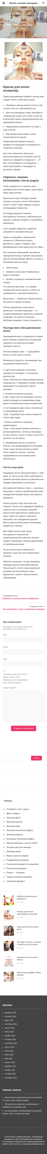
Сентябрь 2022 (11, 1043)
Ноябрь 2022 (10, 1036)
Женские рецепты (15, 835)
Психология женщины (17, 868)
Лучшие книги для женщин (19, 847)
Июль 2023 (9, 1032)
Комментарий (9, 688)
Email (5, 647)
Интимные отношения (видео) (20, 839)
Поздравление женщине (18, 860)
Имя (5, 635)
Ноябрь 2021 (10, 1070)
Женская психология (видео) (20, 830)
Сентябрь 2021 (11, 1078)
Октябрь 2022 (10, 1039)
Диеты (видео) (13, 813)
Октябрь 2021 (10, 1074)
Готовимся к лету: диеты (18, 809)
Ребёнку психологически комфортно (21, 598)
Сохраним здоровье (16, 881)
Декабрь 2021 (10, 1066)
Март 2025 (9, 1020)
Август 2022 (9, 1047)
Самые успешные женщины (19, 877)
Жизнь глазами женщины (23, 3)
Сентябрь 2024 (11, 1024)
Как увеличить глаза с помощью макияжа (23, 609)
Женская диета (14, 818)
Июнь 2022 (9, 1055)
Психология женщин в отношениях (23, 864)
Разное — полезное (16, 873)
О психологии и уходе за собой (28, 16)
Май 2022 (9, 1059)
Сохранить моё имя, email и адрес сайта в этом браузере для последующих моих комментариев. (15, 678)
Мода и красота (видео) (17, 856)
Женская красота (14, 822)
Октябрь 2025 (10, 1016)
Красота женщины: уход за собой (19, 18)
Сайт (5, 659)
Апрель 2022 (10, 1062)
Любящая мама (14, 851)
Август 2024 (9, 1028)
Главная (11, 16)
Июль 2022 (9, 1051)
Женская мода (13, 826)
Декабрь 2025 (10, 1013)
